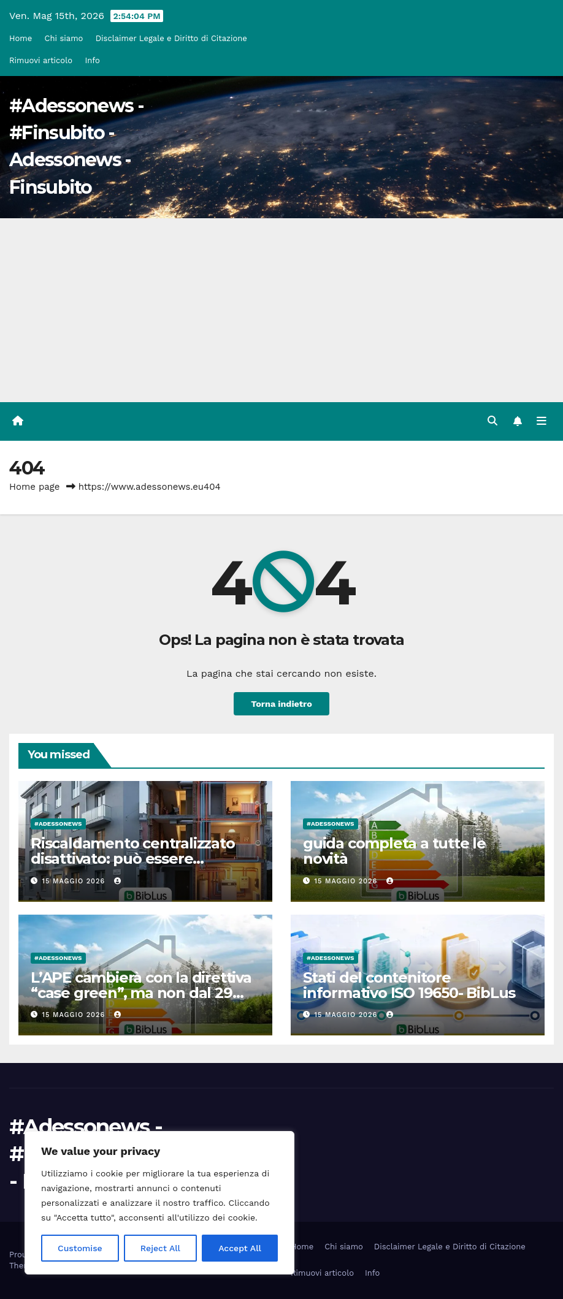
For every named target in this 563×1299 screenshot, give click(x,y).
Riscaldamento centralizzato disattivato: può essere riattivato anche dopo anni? (133, 858)
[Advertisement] (281, 310)
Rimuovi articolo (40, 60)
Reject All (160, 1248)
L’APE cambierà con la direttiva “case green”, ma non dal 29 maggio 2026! (141, 993)
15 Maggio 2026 (75, 881)
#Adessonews (58, 823)
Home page (34, 486)
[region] (159, 1202)
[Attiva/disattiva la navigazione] (541, 421)
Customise (80, 1248)
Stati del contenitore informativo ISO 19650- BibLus (409, 985)
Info (92, 60)
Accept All (239, 1248)
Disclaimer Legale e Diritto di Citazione (171, 38)
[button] (492, 421)
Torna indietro (281, 704)
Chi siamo (64, 38)
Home (20, 38)
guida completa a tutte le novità (394, 850)
